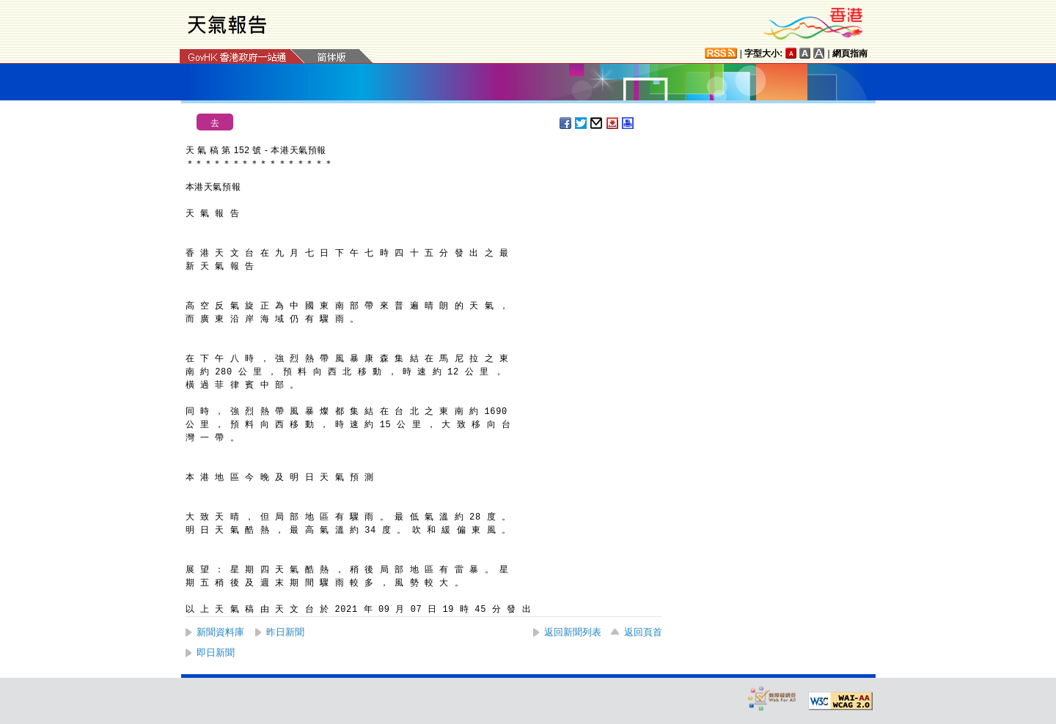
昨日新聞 (285, 632)
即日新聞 (216, 652)
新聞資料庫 (220, 632)
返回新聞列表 (572, 632)
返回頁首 (643, 632)
